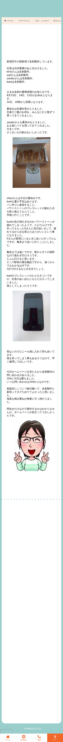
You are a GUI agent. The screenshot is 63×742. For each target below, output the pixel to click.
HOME (10, 20)
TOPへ (55, 738)
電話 (39, 738)
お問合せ (24, 738)
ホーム (8, 738)
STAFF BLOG (24, 20)
